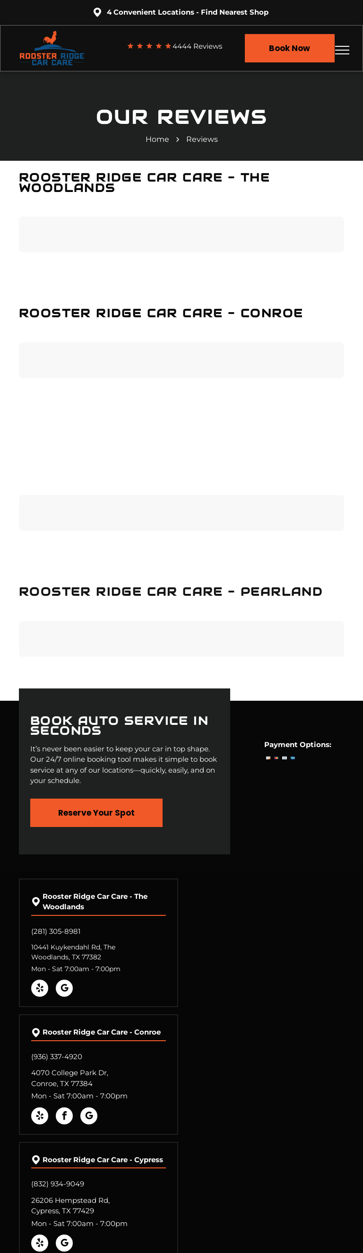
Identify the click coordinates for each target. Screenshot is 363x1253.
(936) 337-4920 (56, 1056)
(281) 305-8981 (55, 931)
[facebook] (64, 1117)
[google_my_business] (64, 989)
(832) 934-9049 (57, 1183)
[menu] (342, 50)
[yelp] (39, 989)
